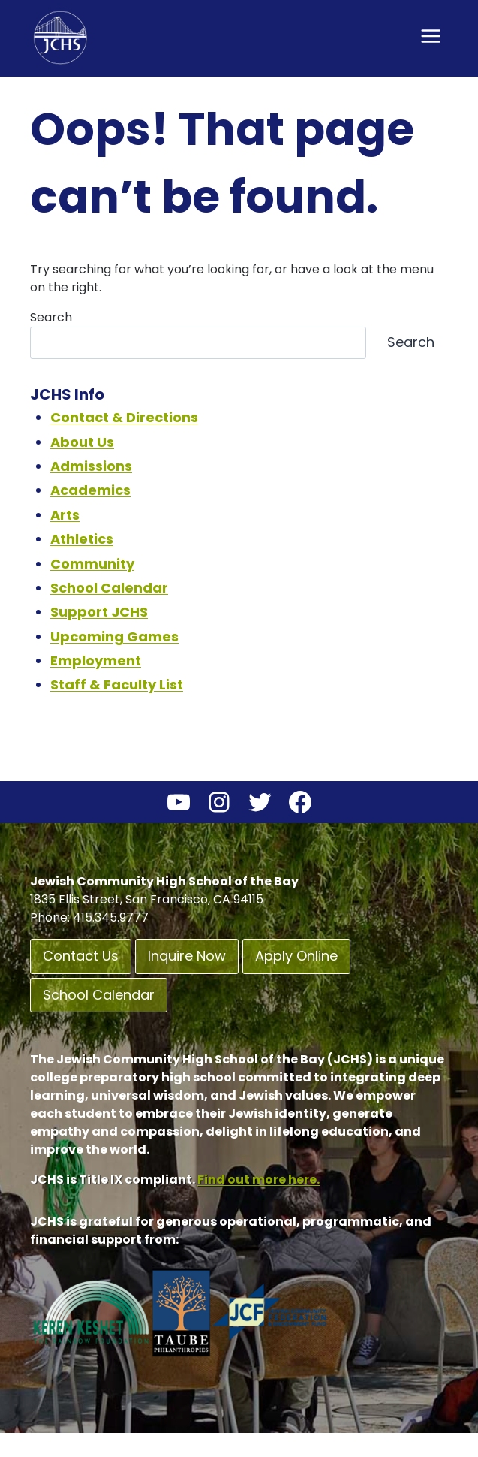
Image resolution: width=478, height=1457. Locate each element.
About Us (82, 442)
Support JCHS (99, 611)
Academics (90, 490)
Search (51, 317)
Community (92, 563)
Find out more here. (258, 1179)
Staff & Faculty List (116, 684)
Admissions (91, 466)
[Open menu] (430, 35)
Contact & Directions (124, 417)
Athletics (81, 538)
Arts (65, 514)
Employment (95, 660)
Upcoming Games (114, 636)
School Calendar (109, 587)
